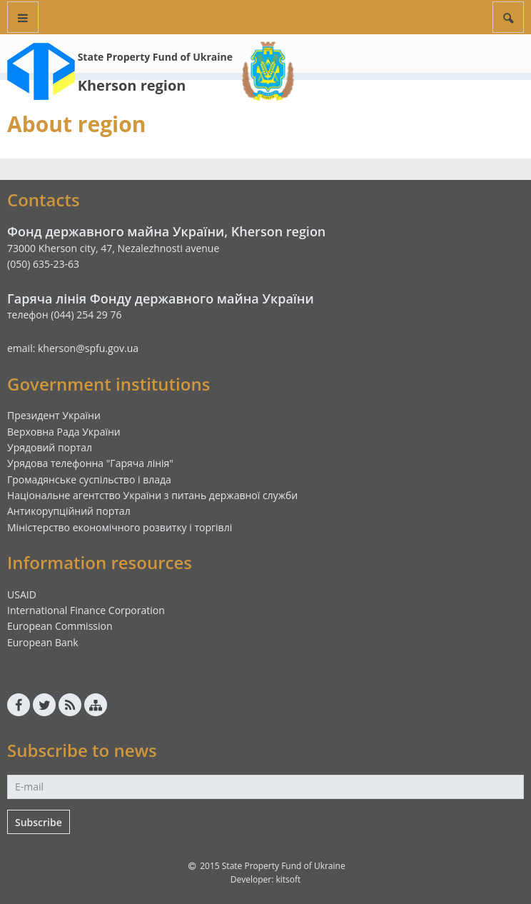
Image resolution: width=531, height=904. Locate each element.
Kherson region (132, 85)
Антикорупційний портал (69, 511)
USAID (21, 594)
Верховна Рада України (64, 431)
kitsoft (287, 879)
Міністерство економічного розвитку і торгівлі (119, 527)
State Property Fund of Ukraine (155, 57)
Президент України (54, 415)
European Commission (60, 626)
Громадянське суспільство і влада (89, 479)
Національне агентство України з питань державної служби (152, 495)
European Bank (43, 642)
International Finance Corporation (86, 610)
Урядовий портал (49, 447)
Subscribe (38, 822)
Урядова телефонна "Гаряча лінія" (90, 463)
